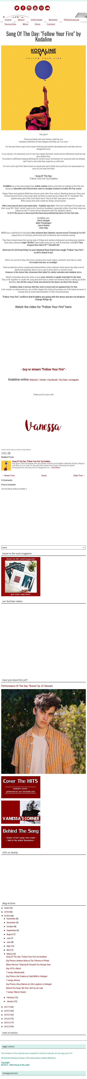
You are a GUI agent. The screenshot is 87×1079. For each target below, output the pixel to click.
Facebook (52, 379)
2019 (6, 912)
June (9, 942)
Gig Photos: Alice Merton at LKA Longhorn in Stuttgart (29, 984)
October (10, 926)
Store (37, 24)
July (9, 938)
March (9, 954)
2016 (6, 1011)
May (9, 946)
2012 (6, 1026)
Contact (51, 24)
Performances (71, 19)
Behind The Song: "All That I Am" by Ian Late (24, 988)
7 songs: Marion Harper (16, 992)
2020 (6, 908)
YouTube (63, 379)
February (11, 997)
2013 (6, 1022)
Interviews (36, 19)
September (12, 930)
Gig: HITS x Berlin (13, 968)
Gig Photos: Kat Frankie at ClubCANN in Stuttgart (26, 976)
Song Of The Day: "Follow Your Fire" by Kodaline (43, 36)
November (11, 922)
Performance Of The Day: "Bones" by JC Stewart (27, 685)
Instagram (74, 379)
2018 (6, 916)
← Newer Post (8, 475)
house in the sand (21, 1065)
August (10, 934)
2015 (6, 1015)
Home (8, 19)
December (11, 918)
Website (34, 379)
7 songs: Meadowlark (15, 972)
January (10, 1001)
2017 (6, 1007)
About (21, 19)
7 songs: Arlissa (13, 980)
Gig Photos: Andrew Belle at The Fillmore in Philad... (28, 960)
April (9, 950)
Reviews (53, 19)
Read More (56, 468)
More (25, 24)
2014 (6, 1019)
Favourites (10, 24)
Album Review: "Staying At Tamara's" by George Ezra (28, 964)
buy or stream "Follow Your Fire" (44, 369)
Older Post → (79, 475)
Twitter (42, 379)
